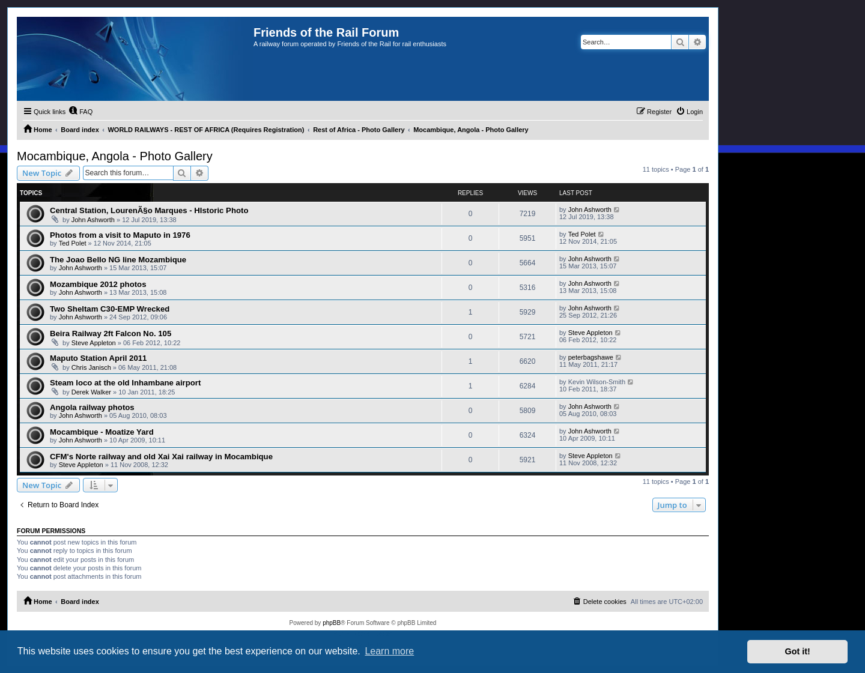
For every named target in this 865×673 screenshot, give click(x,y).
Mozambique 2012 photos (98, 284)
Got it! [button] (797, 651)
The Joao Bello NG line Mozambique (118, 259)
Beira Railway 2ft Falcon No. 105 (110, 333)
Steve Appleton (93, 342)
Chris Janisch (91, 367)
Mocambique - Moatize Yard (102, 431)
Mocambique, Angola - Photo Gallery (115, 156)
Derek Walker (91, 392)
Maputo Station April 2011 (98, 358)
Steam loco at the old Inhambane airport (125, 382)
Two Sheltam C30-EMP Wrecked (109, 308)
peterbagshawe (590, 357)
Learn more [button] (389, 651)
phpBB (332, 623)
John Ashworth (93, 219)
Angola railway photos (92, 407)
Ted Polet (72, 243)
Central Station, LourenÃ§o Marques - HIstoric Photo (149, 210)
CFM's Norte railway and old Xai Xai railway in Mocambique (161, 456)
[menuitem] (80, 111)
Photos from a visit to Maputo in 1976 (120, 235)
